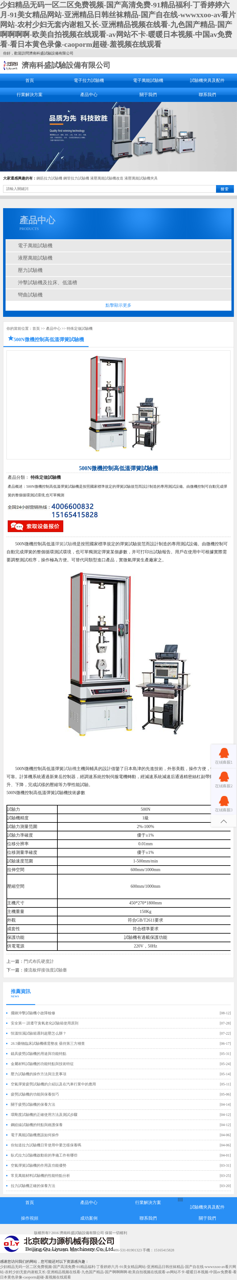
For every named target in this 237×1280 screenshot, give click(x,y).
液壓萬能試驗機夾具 (141, 178)
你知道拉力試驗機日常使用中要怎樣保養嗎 (46, 1145)
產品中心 (89, 94)
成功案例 (89, 1218)
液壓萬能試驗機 (35, 257)
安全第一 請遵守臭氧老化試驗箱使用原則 (44, 1023)
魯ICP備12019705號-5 (51, 1250)
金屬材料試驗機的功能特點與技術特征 (42, 1064)
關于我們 (148, 94)
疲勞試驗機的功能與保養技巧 (35, 1094)
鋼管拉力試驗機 (76, 178)
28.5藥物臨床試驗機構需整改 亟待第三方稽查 (48, 1043)
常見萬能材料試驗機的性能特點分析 (40, 1175)
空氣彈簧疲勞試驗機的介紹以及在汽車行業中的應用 (53, 1084)
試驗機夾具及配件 (207, 80)
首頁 (29, 80)
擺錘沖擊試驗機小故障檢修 (33, 1013)
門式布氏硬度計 (39, 961)
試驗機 (70, 768)
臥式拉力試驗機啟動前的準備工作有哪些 (44, 1155)
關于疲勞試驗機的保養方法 (33, 1104)
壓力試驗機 (30, 270)
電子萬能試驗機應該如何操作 (35, 1135)
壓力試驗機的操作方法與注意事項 (38, 1074)
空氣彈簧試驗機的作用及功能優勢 (38, 1165)
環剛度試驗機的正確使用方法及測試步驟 (44, 1114)
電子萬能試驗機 (148, 80)
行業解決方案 (30, 94)
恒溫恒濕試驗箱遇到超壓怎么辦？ (38, 1033)
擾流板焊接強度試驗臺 (45, 970)
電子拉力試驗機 (89, 80)
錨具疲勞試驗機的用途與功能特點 (38, 1054)
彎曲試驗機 (30, 294)
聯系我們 (207, 94)
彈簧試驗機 (66, 544)
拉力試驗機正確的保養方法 (33, 1186)
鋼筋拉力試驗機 (49, 178)
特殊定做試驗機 (80, 328)
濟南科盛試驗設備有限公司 (66, 65)
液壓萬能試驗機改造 (106, 178)
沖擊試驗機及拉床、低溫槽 (47, 282)
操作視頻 (29, 1218)
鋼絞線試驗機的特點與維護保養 (37, 1125)
